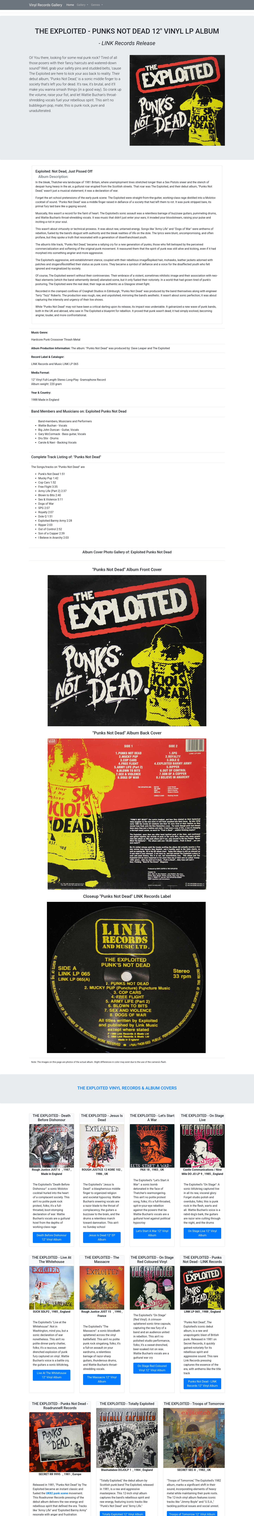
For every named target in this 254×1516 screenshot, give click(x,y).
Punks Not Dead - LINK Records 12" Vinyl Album (202, 1383)
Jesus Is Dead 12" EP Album (102, 1237)
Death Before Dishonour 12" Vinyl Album (51, 1237)
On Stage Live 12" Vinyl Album (202, 1233)
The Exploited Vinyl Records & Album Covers (127, 1088)
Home (70, 5)
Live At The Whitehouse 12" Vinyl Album (51, 1375)
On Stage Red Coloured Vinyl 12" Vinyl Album (152, 1368)
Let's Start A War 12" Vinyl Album (152, 1233)
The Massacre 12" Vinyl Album (101, 1379)
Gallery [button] (81, 5)
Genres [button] (96, 5)
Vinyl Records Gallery (45, 5)
